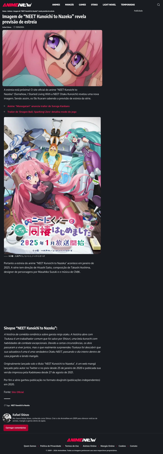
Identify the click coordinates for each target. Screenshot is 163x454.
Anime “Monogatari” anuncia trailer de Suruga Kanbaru (41, 106)
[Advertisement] (139, 31)
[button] (158, 5)
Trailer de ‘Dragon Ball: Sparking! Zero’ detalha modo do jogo (44, 111)
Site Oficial (18, 391)
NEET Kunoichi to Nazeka (20, 405)
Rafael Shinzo (7, 27)
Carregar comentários (16, 427)
